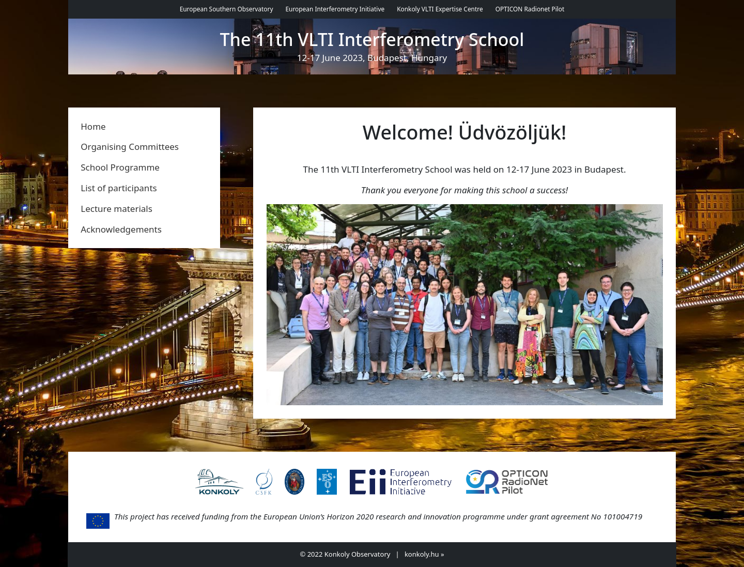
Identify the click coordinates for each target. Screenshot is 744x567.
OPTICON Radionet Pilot (530, 9)
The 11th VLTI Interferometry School (372, 39)
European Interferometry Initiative (334, 9)
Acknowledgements (121, 229)
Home (93, 126)
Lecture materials (116, 208)
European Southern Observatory (226, 9)
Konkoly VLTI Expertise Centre (440, 9)
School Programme (120, 167)
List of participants (119, 188)
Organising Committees (130, 146)
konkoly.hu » (424, 554)
